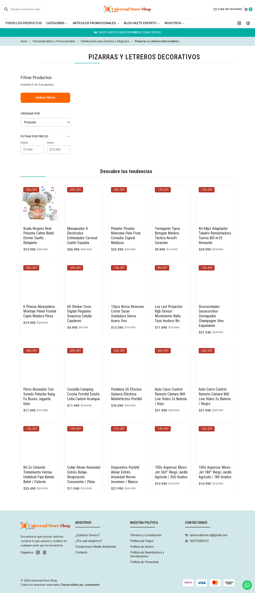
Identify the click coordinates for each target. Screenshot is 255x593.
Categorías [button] (57, 23)
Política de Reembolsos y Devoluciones (147, 554)
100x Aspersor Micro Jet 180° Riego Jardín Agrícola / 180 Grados (215, 469)
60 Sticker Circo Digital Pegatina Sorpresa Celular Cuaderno (79, 310)
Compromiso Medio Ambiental (95, 546)
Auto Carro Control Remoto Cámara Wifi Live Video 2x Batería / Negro (215, 393)
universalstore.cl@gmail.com (206, 535)
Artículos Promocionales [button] (96, 23)
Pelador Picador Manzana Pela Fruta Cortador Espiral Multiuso (126, 235)
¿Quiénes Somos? (87, 535)
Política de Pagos (142, 541)
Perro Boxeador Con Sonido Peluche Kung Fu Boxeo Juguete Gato (39, 393)
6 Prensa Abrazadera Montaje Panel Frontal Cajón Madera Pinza (39, 308)
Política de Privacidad (144, 562)
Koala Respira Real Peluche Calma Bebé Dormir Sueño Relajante (38, 235)
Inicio (24, 41)
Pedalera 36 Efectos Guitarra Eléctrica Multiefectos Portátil (126, 391)
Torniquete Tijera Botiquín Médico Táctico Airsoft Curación (167, 235)
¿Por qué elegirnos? (88, 541)
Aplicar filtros (45, 97)
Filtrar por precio (45, 136)
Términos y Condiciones (146, 535)
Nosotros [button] (175, 23)
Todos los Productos (23, 23)
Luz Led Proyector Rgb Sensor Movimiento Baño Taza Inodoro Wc (168, 310)
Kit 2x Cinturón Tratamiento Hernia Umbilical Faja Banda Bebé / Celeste (38, 471)
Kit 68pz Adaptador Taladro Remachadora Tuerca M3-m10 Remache (215, 235)
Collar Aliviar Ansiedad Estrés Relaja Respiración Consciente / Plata (83, 471)
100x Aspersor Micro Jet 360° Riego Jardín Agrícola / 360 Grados (171, 469)
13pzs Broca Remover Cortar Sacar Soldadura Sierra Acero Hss (127, 310)
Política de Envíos (142, 546)
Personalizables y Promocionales (54, 41)
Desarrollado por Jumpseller (80, 584)
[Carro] (248, 9)
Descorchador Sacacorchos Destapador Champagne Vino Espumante (211, 312)
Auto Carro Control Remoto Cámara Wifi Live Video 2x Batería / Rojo (171, 393)
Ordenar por (30, 113)
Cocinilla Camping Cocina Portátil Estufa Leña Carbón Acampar (83, 391)
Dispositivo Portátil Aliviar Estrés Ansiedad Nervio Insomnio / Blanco (125, 471)
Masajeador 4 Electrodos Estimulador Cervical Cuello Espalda (82, 235)
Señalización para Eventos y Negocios (105, 41)
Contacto (81, 552)
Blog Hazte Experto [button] (142, 23)
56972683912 (197, 541)
